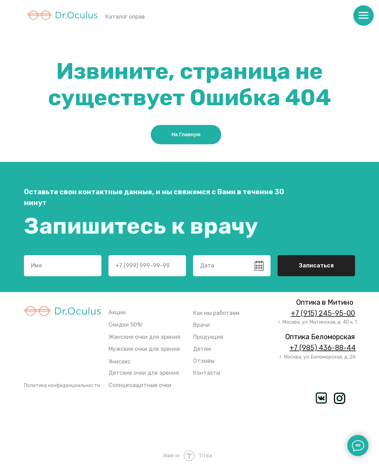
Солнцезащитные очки (140, 385)
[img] (339, 398)
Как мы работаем (216, 313)
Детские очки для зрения (143, 372)
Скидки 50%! (125, 324)
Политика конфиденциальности (62, 385)
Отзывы (204, 361)
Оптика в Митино (324, 302)
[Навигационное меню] (363, 15)
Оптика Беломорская (320, 337)
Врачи (201, 325)
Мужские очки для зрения (144, 349)
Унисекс (119, 361)
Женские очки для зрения (144, 337)
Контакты (206, 372)
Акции (117, 312)
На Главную (186, 134)
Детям (202, 349)
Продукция (208, 337)
